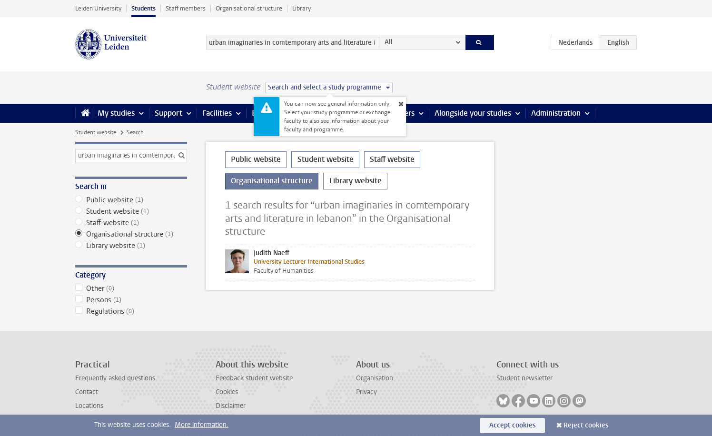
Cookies (227, 391)
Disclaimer (231, 405)
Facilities (217, 113)
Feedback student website (254, 378)
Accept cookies (512, 425)
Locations (89, 405)
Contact (86, 391)
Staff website (131, 223)
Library (301, 8)
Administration (556, 113)
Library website (131, 245)
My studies (116, 113)
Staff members (186, 8)
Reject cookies (586, 425)
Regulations (131, 311)
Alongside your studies (473, 113)
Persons (131, 300)
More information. (201, 424)
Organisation (374, 378)
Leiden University (98, 8)
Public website (131, 200)
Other (131, 288)
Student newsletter (524, 378)
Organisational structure (249, 8)
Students (143, 8)
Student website (95, 132)
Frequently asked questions (115, 378)
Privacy (366, 391)
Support (168, 113)
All (389, 42)
